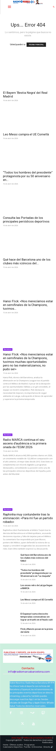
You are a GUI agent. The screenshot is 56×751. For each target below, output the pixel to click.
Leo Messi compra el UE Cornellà (26, 134)
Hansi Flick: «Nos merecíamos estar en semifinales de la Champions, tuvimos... (28, 304)
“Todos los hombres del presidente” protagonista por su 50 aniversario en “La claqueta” (36, 573)
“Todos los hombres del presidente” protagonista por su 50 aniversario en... (28, 176)
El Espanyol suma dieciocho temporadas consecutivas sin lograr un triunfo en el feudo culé (36, 617)
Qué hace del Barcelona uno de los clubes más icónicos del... (26, 261)
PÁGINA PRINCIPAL (36, 45)
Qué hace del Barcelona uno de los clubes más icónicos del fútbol (35, 558)
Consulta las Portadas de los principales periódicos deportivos (26, 219)
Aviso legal (16, 738)
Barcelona (7, 349)
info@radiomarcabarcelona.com (29, 671)
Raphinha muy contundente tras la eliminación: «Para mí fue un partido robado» (28, 518)
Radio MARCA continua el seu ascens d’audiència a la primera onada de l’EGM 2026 (24, 443)
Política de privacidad (33, 738)
